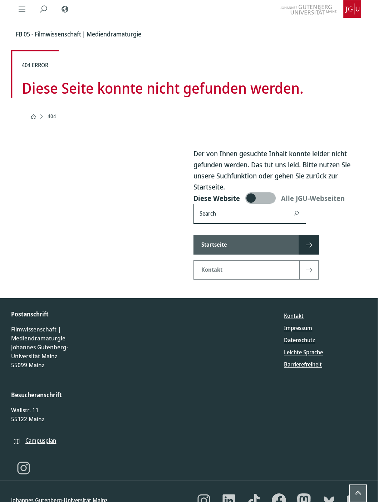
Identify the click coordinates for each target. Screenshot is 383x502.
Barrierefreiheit (303, 364)
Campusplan (40, 440)
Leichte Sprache (303, 352)
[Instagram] (23, 468)
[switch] (279, 198)
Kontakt (294, 316)
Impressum (298, 328)
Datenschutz (299, 340)
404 (52, 116)
